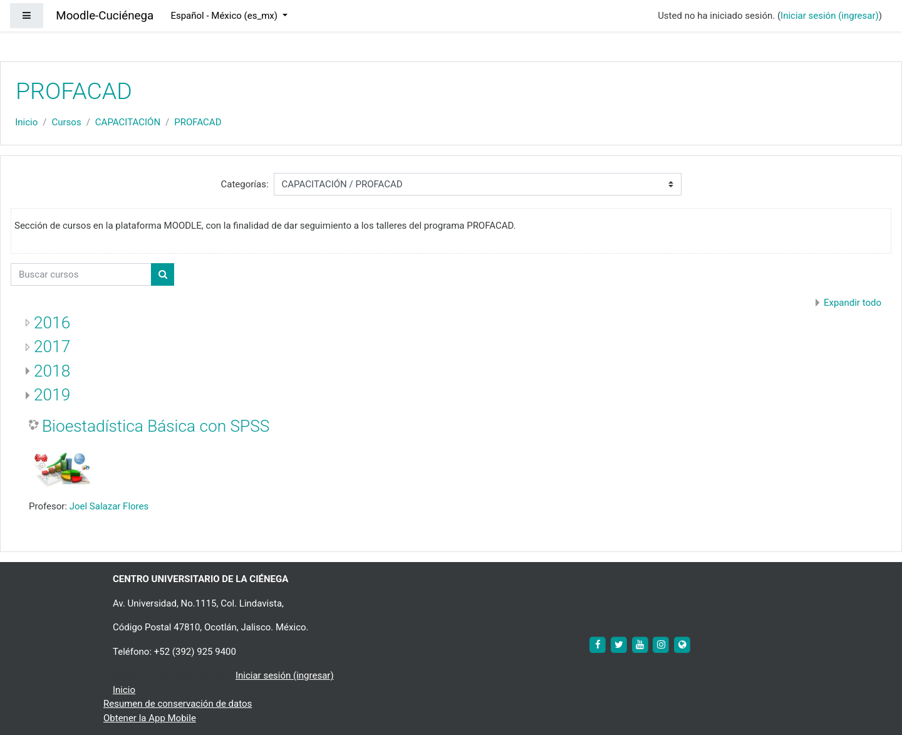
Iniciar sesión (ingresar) (829, 15)
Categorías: (244, 184)
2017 (52, 346)
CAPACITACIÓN (127, 122)
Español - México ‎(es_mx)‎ (224, 15)
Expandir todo (852, 302)
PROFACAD (197, 122)
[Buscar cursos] (81, 274)
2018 (52, 371)
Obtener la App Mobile (149, 718)
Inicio (26, 122)
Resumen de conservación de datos (177, 703)
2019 (52, 394)
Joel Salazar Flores (109, 506)
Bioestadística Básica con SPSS (155, 426)
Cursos (66, 122)
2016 (52, 322)
